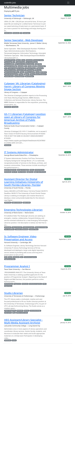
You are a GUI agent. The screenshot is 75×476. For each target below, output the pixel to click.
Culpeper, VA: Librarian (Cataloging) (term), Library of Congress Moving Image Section (24, 86)
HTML (29, 66)
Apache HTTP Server (10, 60)
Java (22, 257)
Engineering (40, 68)
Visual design (8, 62)
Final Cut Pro (8, 312)
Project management (10, 310)
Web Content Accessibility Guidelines (24, 64)
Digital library (8, 286)
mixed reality (8, 33)
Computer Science (21, 70)
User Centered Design (31, 62)
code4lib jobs (10, 2)
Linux (23, 60)
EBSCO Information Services (12, 72)
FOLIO (37, 72)
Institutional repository (30, 257)
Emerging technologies (41, 227)
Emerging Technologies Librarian (23, 209)
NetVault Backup (39, 170)
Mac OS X (14, 172)
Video (10, 257)
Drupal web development (11, 74)
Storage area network (23, 170)
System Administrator (10, 170)
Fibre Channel (22, 172)
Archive (14, 340)
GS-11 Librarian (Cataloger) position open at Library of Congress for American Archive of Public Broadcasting (25, 118)
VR (21, 33)
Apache (18, 60)
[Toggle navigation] (68, 3)
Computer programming (21, 229)
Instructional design (35, 310)
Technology (30, 70)
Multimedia (16, 33)
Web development (19, 76)
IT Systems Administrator (19, 152)
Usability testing (20, 62)
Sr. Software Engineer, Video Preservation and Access (20, 238)
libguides (26, 74)
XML (6, 257)
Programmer (17, 284)
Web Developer (29, 76)
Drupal (20, 74)
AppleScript (30, 172)
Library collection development (38, 74)
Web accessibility (9, 64)
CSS (26, 66)
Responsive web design (10, 66)
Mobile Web (38, 64)
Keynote (27, 310)
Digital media (26, 202)
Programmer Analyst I (17, 266)
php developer (41, 66)
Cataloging (15, 107)
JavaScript (20, 66)
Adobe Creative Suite (22, 312)
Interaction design (38, 60)
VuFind (22, 72)
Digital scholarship (17, 202)
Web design (38, 70)
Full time (67, 15)
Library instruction (17, 227)
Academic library (9, 76)
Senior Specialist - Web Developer (23, 40)
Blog (14, 312)
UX (14, 62)
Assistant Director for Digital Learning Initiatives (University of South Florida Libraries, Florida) (23, 182)
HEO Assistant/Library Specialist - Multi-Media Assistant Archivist (23, 321)
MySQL (34, 66)
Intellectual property (28, 227)
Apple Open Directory (40, 172)
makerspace (26, 33)
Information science (30, 68)
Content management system (15, 68)
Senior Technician (14, 15)
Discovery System (30, 72)
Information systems (10, 70)
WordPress (43, 72)
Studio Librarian (13, 293)
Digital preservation (10, 259)
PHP (6, 68)
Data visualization (9, 229)
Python (32, 170)
